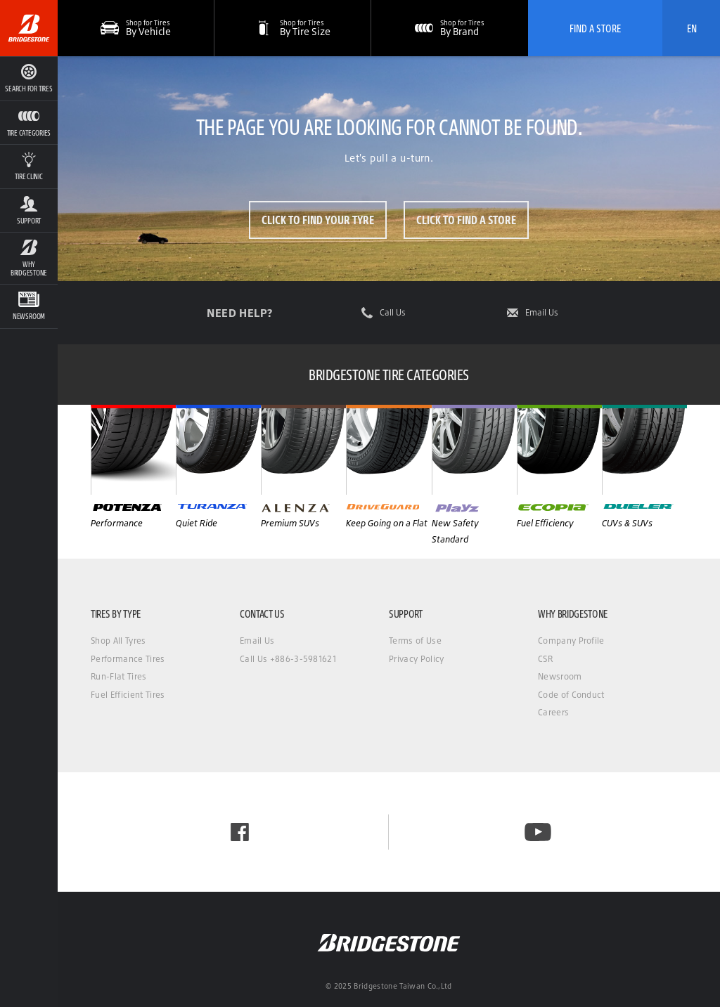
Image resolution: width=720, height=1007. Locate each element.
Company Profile (571, 640)
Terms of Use (415, 640)
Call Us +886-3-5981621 (288, 659)
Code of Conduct (571, 694)
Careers (553, 712)
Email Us (541, 313)
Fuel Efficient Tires (128, 694)
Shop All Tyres (118, 640)
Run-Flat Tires (118, 676)
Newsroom (560, 676)
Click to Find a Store (466, 219)
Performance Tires (128, 659)
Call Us (393, 313)
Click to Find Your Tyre (318, 219)
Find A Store (595, 28)
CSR (545, 659)
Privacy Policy (416, 659)
